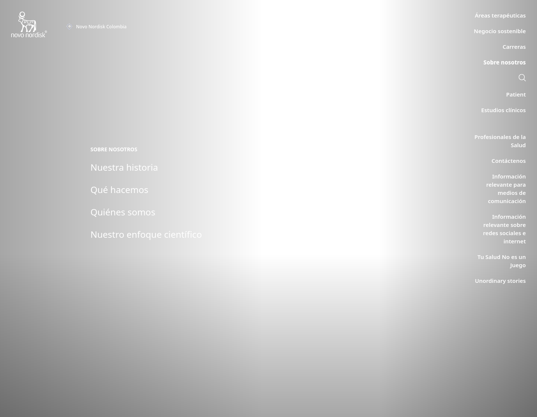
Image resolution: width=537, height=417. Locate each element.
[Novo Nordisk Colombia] (38, 25)
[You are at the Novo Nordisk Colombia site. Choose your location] (96, 27)
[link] (522, 78)
